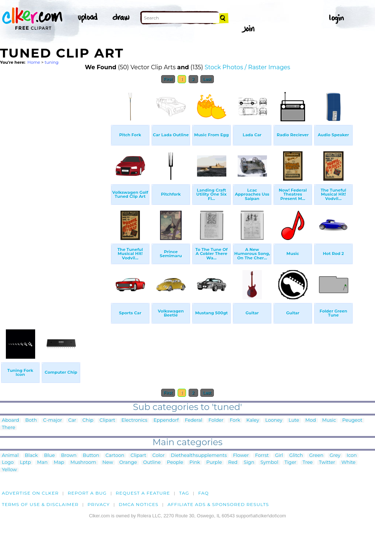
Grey (335, 455)
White (348, 462)
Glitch (296, 455)
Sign (249, 462)
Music (329, 420)
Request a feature (143, 493)
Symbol (269, 462)
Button (91, 455)
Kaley (252, 420)
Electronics (135, 420)
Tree (307, 462)
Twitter (327, 462)
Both (31, 420)
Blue (49, 455)
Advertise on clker (30, 493)
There (8, 427)
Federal (194, 420)
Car (72, 420)
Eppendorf (165, 420)
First (168, 79)
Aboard (10, 420)
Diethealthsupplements (199, 455)
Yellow (9, 470)
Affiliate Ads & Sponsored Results (218, 504)
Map (59, 462)
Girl (279, 455)
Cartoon (115, 455)
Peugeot (352, 420)
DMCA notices (139, 504)
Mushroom (83, 462)
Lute (294, 420)
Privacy (99, 504)
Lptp (25, 462)
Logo (8, 462)
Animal (10, 455)
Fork (235, 420)
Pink (194, 462)
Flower (241, 455)
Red (233, 462)
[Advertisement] (55, 197)
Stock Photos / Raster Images (247, 67)
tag (184, 493)
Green (316, 455)
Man (42, 462)
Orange (128, 462)
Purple (214, 462)
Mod (310, 420)
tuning (52, 62)
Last (207, 79)
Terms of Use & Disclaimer (40, 504)
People (175, 462)
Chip (87, 420)
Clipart (107, 420)
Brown (69, 455)
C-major (52, 420)
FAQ (203, 493)
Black (31, 455)
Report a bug (87, 493)
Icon (352, 455)
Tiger (290, 462)
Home (33, 62)
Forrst (261, 455)
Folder (215, 420)
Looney (273, 420)
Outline (152, 462)
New (108, 462)
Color (158, 455)
